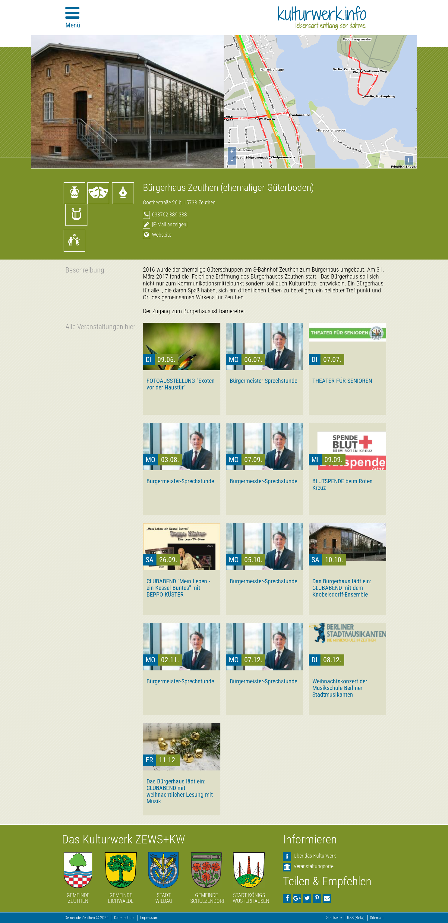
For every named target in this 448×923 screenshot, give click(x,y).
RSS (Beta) (355, 917)
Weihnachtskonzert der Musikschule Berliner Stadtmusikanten (339, 688)
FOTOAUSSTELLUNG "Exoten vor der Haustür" (181, 384)
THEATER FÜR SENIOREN (342, 380)
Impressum (149, 917)
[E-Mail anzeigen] (170, 224)
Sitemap (376, 917)
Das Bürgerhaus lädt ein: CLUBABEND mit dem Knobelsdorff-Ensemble (341, 588)
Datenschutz (124, 917)
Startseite (334, 917)
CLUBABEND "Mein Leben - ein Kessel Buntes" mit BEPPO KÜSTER (178, 588)
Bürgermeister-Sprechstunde (263, 380)
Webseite (161, 235)
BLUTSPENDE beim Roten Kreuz (342, 484)
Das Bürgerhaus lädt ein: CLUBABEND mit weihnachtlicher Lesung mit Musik (180, 791)
